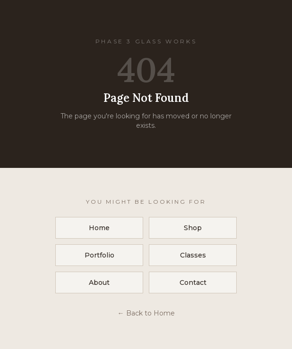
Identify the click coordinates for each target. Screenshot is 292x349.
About (99, 282)
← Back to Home (146, 313)
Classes (193, 255)
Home (99, 228)
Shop (193, 228)
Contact (193, 282)
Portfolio (99, 255)
